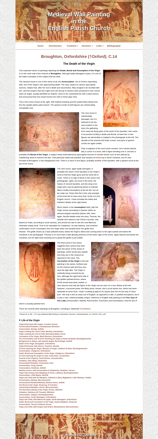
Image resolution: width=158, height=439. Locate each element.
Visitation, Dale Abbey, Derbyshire (33, 361)
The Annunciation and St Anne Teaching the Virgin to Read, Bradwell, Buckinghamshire (55, 339)
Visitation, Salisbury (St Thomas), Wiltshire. (37, 392)
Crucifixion (85, 309)
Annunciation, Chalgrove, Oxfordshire (34, 351)
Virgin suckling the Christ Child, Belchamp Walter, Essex (42, 334)
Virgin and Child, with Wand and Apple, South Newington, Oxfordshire (48, 399)
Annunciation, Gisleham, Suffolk (32, 368)
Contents (71, 46)
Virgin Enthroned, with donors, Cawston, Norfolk (39, 346)
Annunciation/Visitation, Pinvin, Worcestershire (38, 387)
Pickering (99, 158)
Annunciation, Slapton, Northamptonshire (36, 395)
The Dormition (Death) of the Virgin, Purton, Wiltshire (41, 390)
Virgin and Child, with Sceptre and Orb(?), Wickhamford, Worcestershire (48, 407)
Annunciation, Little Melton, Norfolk (33, 375)
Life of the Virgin (30, 320)
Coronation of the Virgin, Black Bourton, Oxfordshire (40, 336)
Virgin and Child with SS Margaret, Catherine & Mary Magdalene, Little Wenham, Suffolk (55, 378)
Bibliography (114, 46)
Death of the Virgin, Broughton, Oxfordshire (37, 344)
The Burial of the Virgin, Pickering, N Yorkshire (38, 385)
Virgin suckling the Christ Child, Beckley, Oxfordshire (41, 332)
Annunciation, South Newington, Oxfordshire (37, 397)
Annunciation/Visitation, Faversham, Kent (36, 363)
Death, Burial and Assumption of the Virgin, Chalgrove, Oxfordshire (47, 353)
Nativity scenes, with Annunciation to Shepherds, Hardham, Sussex (47, 370)
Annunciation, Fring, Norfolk (30, 366)
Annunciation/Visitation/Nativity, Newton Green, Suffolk (42, 383)
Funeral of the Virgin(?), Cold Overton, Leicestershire (41, 358)
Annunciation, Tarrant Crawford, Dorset (35, 404)
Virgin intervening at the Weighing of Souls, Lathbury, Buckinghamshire (48, 373)
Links (99, 46)
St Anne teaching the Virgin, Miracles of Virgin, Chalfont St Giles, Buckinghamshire (53, 349)
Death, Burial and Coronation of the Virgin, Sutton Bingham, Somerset (48, 402)
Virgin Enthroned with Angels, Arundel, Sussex (38, 324)
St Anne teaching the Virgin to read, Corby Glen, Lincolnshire (44, 356)
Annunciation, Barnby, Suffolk (31, 329)
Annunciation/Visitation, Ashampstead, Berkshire (39, 327)
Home (40, 46)
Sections (86, 46)
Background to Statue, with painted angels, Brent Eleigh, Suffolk (45, 341)
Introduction (55, 46)
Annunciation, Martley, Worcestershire (35, 380)
